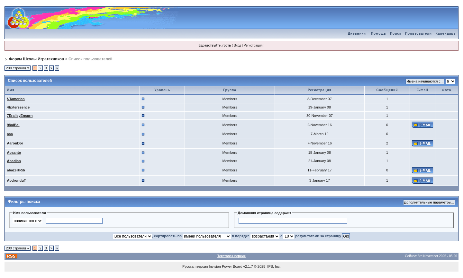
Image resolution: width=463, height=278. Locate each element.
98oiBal (13, 125)
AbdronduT (16, 180)
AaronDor (15, 143)
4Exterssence (18, 107)
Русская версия (195, 266)
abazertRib (16, 170)
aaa (10, 134)
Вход (237, 45)
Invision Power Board (225, 266)
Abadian (14, 161)
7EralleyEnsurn (19, 115)
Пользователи (418, 33)
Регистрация (253, 45)
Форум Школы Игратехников (36, 59)
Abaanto (14, 152)
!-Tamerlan (15, 99)
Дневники (357, 33)
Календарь (446, 33)
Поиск (395, 33)
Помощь (378, 33)
